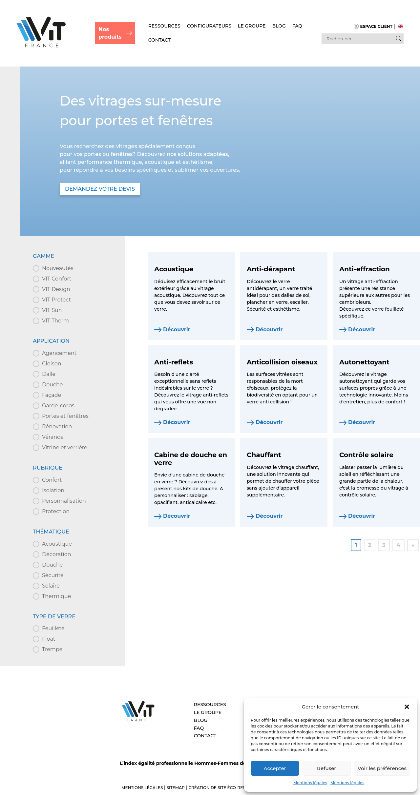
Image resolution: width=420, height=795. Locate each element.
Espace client (373, 26)
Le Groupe (252, 26)
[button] (407, 707)
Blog (279, 26)
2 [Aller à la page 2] (369, 545)
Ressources (164, 26)
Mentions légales (310, 782)
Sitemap (176, 787)
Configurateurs (209, 26)
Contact (159, 40)
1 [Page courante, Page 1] (356, 545)
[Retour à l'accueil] (41, 46)
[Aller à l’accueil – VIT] (138, 720)
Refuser (326, 768)
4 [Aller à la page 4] (398, 545)
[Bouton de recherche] (399, 38)
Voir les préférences (382, 768)
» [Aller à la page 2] (412, 545)
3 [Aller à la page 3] (383, 545)
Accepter (275, 768)
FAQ (297, 26)
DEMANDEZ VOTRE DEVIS (100, 189)
